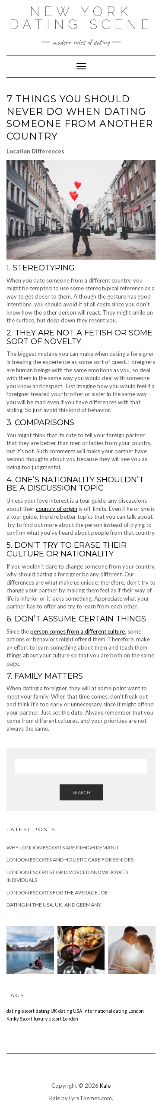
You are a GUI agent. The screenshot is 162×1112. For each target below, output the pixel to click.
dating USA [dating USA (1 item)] (70, 1011)
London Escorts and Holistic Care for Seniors (69, 859)
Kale (105, 1085)
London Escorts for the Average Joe (57, 892)
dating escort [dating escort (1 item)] (20, 1011)
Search (81, 792)
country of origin (56, 508)
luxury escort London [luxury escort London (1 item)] (56, 1018)
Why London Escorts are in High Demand (62, 847)
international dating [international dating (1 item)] (105, 1011)
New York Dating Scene (81, 18)
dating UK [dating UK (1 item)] (46, 1011)
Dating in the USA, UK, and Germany (53, 904)
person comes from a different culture (77, 631)
